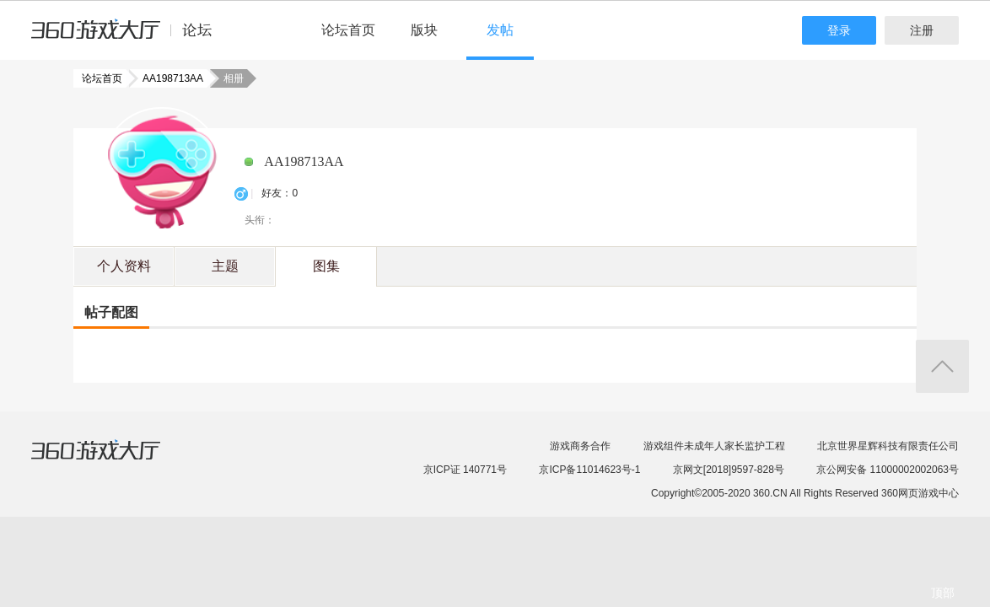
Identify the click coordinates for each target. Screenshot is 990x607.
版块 (424, 30)
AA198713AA (168, 78)
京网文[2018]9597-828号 (728, 469)
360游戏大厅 (113, 460)
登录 (839, 30)
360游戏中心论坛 (128, 37)
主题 (225, 266)
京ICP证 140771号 (465, 469)
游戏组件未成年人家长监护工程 (714, 446)
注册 (922, 30)
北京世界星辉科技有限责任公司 (888, 446)
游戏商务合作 (580, 446)
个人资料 (124, 266)
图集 (326, 266)
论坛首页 (348, 30)
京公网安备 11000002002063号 (887, 469)
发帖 (500, 30)
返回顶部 (942, 366)
